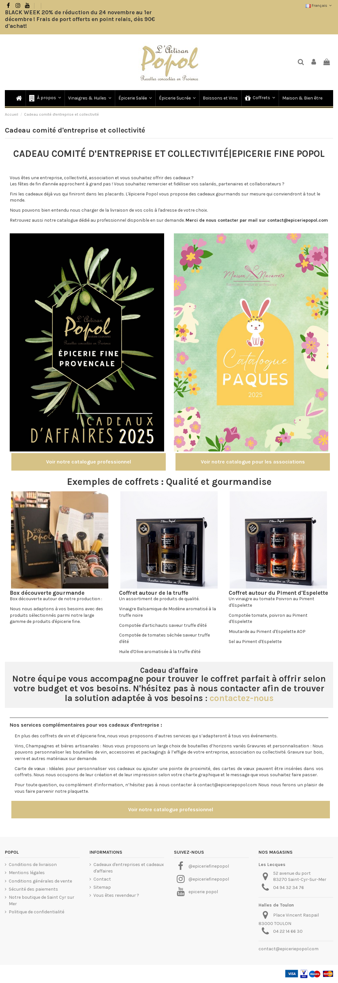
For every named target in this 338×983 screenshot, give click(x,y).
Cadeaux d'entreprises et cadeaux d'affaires (128, 868)
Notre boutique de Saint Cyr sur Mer (41, 901)
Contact (102, 879)
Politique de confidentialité (36, 912)
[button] (44, 98)
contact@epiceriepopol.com (289, 949)
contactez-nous (242, 698)
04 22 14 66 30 (288, 931)
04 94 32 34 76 (288, 887)
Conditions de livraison (33, 864)
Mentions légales (27, 872)
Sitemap (102, 887)
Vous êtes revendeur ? (116, 895)
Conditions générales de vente (40, 881)
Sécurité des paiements (33, 889)
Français (319, 5)
